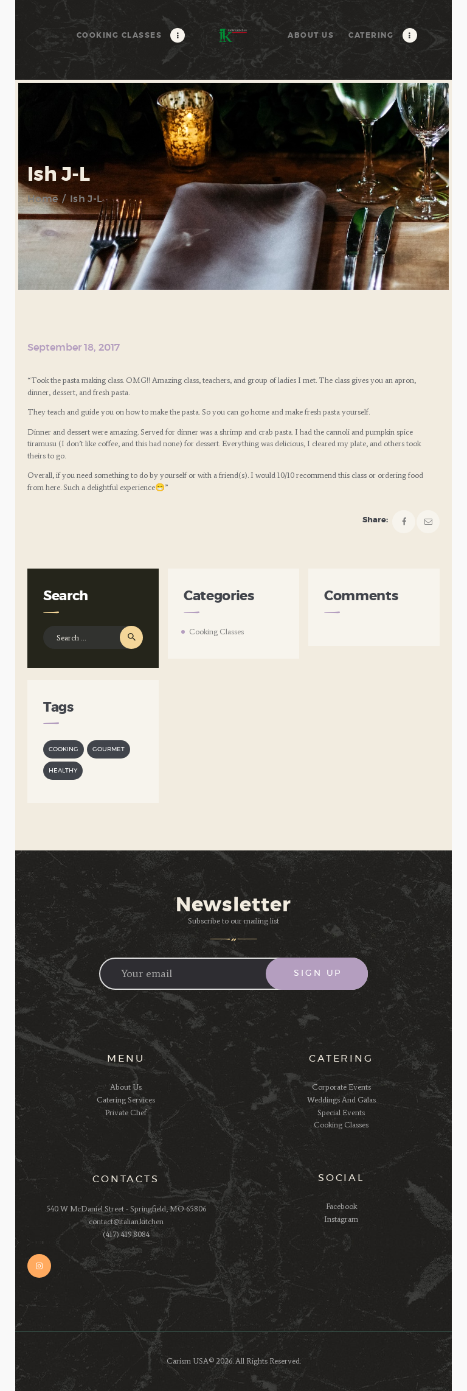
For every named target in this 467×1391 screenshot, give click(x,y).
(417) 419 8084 (126, 1234)
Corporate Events (341, 1086)
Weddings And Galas (341, 1099)
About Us (126, 1086)
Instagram (341, 1219)
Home (42, 199)
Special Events (341, 1112)
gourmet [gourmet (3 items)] (108, 749)
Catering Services (126, 1099)
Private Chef (126, 1112)
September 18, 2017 (73, 347)
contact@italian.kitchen (126, 1221)
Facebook (341, 1206)
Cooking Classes (216, 631)
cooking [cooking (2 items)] (63, 749)
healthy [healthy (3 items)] (63, 771)
